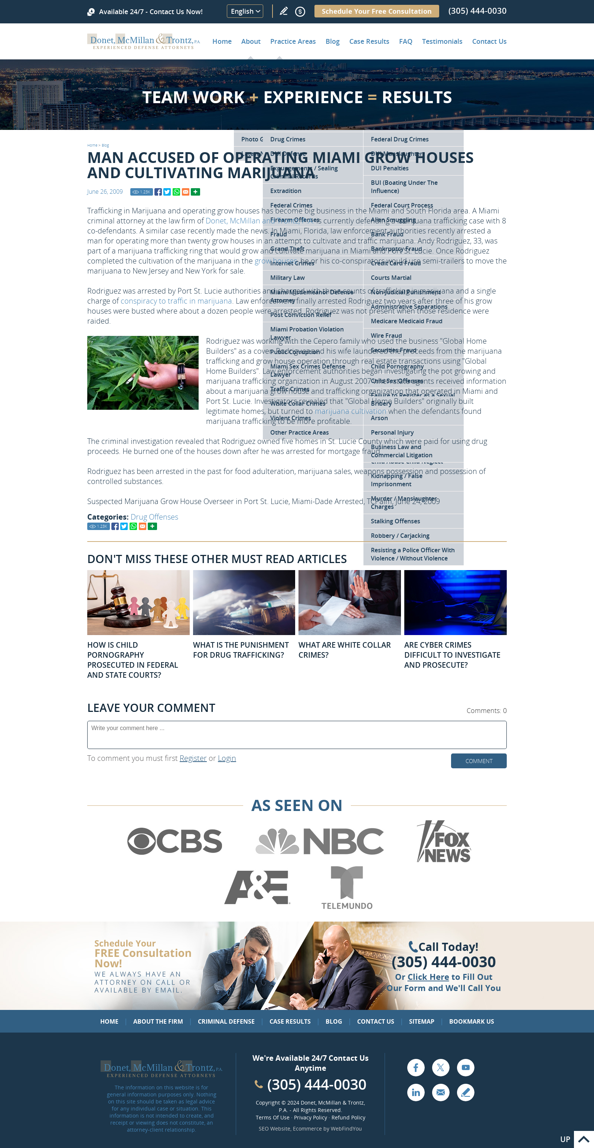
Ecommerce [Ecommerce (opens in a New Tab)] (307, 1128)
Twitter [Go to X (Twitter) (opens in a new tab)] (441, 1067)
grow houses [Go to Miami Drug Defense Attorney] (276, 261)
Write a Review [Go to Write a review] (284, 11)
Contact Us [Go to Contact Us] (375, 1021)
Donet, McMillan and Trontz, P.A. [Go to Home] (260, 221)
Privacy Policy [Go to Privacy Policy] (310, 1117)
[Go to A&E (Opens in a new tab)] (257, 907)
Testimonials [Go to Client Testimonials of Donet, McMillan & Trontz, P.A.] (442, 41)
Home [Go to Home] (222, 41)
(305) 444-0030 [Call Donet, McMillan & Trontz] (477, 10)
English (242, 11)
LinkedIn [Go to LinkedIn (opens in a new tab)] (416, 1092)
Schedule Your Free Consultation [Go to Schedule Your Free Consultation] (377, 11)
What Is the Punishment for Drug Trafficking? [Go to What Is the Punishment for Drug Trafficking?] (241, 650)
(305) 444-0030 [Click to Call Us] (444, 961)
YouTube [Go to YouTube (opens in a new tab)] (465, 1067)
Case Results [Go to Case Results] (369, 41)
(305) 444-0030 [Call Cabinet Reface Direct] (316, 1084)
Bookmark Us (471, 1021)
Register (193, 758)
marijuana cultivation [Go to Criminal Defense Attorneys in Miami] (350, 411)
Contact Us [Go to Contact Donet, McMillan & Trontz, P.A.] (489, 41)
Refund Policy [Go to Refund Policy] (348, 1117)
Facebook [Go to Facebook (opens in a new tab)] (416, 1067)
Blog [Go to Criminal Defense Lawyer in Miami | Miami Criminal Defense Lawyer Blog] (333, 41)
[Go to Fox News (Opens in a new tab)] (443, 861)
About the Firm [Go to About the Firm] (158, 1021)
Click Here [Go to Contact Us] (428, 976)
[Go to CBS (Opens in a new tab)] (174, 861)
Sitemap (421, 1021)
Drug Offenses (154, 517)
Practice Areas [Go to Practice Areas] (293, 41)
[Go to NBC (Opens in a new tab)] (320, 861)
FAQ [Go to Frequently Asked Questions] (405, 41)
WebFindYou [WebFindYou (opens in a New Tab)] (346, 1128)
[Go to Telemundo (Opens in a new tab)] (346, 907)
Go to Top (584, 1139)
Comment (479, 761)
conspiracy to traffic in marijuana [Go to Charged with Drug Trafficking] (176, 301)
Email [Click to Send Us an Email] (441, 1092)
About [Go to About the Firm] (251, 41)
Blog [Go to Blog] (105, 145)
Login (227, 758)
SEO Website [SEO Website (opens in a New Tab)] (274, 1128)
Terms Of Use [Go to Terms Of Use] (273, 1117)
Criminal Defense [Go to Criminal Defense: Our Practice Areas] (226, 1021)
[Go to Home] (143, 46)
